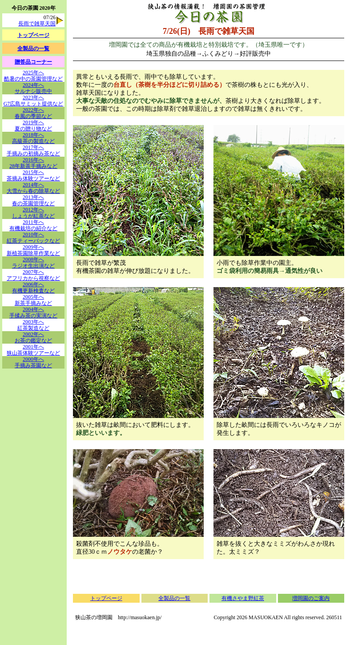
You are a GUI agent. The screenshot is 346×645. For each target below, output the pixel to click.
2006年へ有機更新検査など (33, 287)
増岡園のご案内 (311, 598)
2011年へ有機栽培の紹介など (33, 225)
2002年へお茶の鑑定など (33, 337)
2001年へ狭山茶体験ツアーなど (33, 350)
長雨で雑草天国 (37, 23)
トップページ (106, 598)
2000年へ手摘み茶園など (33, 362)
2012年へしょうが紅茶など (33, 213)
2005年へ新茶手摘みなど (33, 300)
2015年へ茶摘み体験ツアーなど (33, 175)
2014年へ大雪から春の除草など (33, 188)
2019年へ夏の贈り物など (33, 125)
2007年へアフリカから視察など (33, 275)
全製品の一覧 (174, 598)
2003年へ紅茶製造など (33, 325)
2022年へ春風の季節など (33, 113)
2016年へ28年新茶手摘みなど (33, 163)
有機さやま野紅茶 (242, 598)
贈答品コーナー (33, 62)
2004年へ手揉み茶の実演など (33, 312)
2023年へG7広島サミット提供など (34, 100)
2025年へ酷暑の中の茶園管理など (33, 75)
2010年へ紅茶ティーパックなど (33, 237)
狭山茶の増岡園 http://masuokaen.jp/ (118, 617)
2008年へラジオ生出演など (33, 262)
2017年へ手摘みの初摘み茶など (33, 150)
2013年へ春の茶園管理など (33, 200)
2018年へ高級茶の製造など (33, 138)
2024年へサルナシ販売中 (33, 88)
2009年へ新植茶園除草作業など (33, 250)
